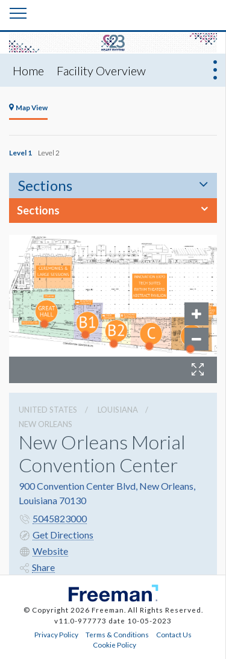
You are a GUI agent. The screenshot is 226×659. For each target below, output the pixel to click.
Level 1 (20, 152)
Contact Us (174, 634)
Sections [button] (38, 210)
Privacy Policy (56, 634)
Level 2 (49, 152)
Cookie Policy (114, 644)
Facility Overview (101, 70)
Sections (45, 185)
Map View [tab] (28, 107)
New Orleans (45, 424)
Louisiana (118, 409)
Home (28, 70)
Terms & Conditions (117, 634)
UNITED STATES (48, 409)
